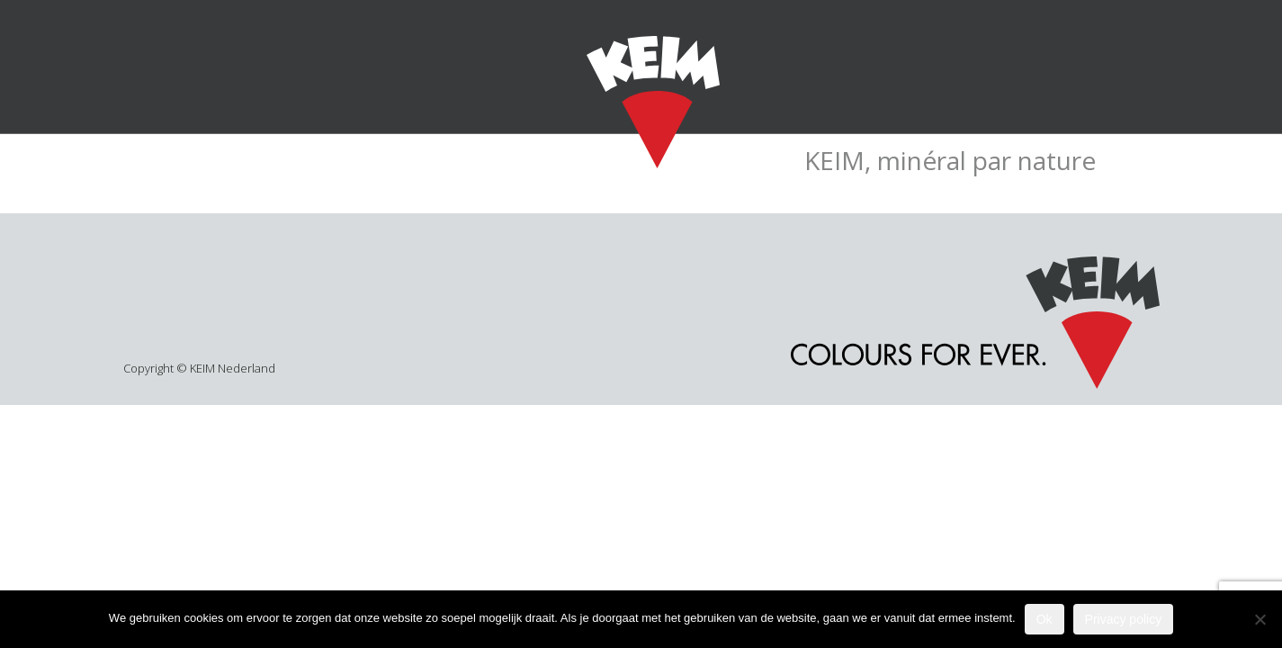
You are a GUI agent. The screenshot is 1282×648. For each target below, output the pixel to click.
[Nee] (1260, 619)
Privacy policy (1123, 619)
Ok (1044, 619)
